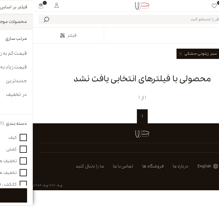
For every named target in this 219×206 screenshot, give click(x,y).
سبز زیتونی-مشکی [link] (165, 53)
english (172, 166)
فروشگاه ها (120, 166)
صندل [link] (201, 53)
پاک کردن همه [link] (201, 66)
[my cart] (8, 5)
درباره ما (148, 166)
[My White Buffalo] (24, 5)
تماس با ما (90, 166)
